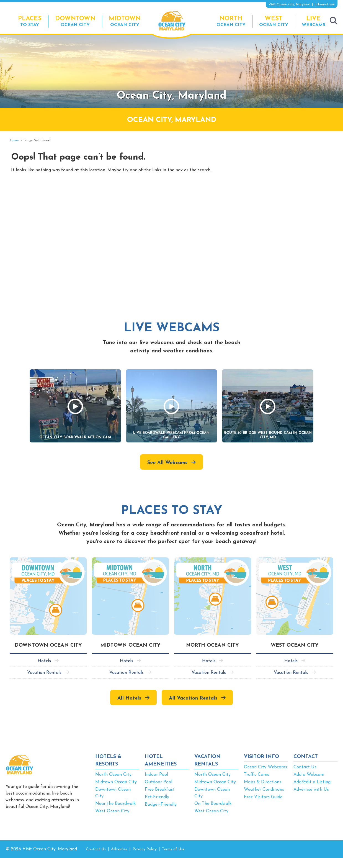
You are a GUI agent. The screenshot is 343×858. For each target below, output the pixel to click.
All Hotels (129, 698)
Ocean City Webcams (265, 767)
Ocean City (75, 21)
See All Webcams (167, 462)
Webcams (313, 21)
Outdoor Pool (158, 782)
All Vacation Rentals (193, 698)
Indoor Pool (156, 774)
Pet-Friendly (157, 797)
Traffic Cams (256, 774)
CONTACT (305, 756)
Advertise (119, 849)
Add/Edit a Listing (312, 782)
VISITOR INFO (261, 756)
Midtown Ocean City (116, 782)
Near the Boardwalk (115, 803)
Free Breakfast (160, 789)
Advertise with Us (311, 789)
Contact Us (304, 767)
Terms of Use (173, 849)
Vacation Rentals (44, 672)
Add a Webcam (308, 774)
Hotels (44, 661)
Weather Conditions (264, 789)
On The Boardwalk (212, 803)
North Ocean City (113, 774)
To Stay (30, 21)
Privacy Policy (145, 849)
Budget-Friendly (161, 804)
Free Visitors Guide (263, 797)
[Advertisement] (287, 178)
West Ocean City (112, 811)
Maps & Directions (262, 782)
